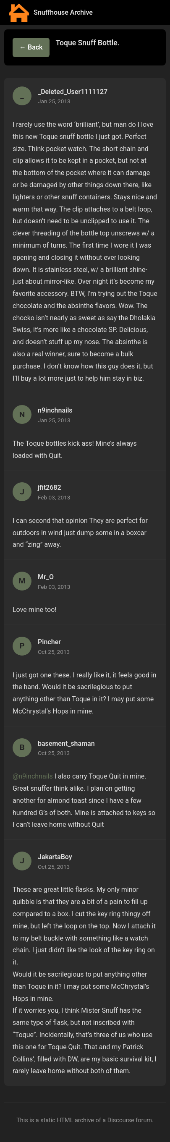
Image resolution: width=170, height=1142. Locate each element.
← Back (31, 47)
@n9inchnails (33, 776)
